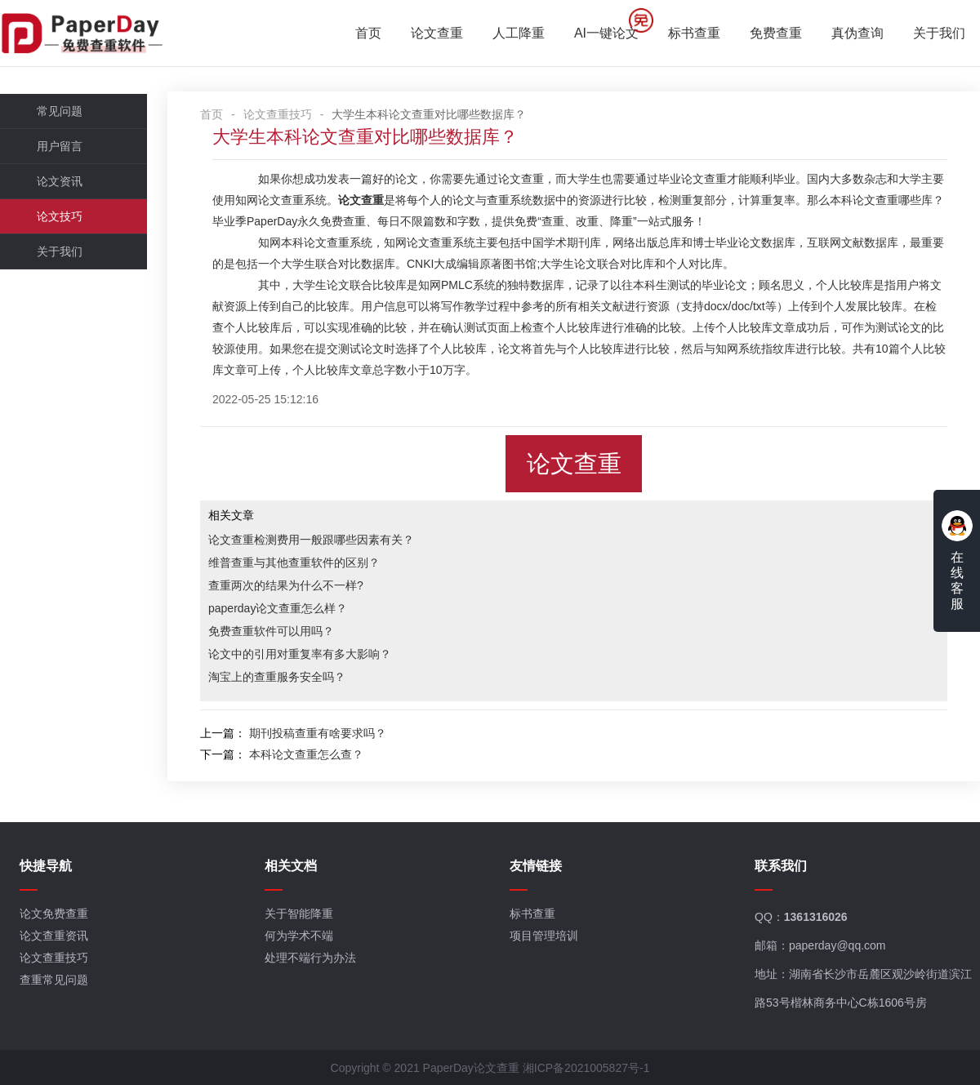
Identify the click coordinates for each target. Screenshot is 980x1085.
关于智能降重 (299, 913)
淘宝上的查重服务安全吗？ (276, 676)
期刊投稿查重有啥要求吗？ (317, 733)
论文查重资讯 (54, 935)
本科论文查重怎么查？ (306, 754)
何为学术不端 (299, 935)
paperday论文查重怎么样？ (277, 608)
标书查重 (694, 33)
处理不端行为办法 (310, 957)
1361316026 (816, 916)
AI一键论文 (606, 33)
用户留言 (59, 146)
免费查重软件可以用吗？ (271, 631)
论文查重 (437, 33)
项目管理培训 (544, 935)
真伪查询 (857, 33)
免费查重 (776, 33)
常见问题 (59, 111)
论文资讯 (59, 181)
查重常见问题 (54, 979)
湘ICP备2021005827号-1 (586, 1067)
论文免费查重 (54, 913)
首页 (368, 33)
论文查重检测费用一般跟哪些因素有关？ (311, 539)
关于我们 (939, 33)
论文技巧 (59, 216)
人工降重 (518, 33)
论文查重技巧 (277, 114)
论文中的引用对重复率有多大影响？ (299, 653)
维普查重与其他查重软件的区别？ (294, 562)
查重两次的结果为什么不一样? (285, 585)
